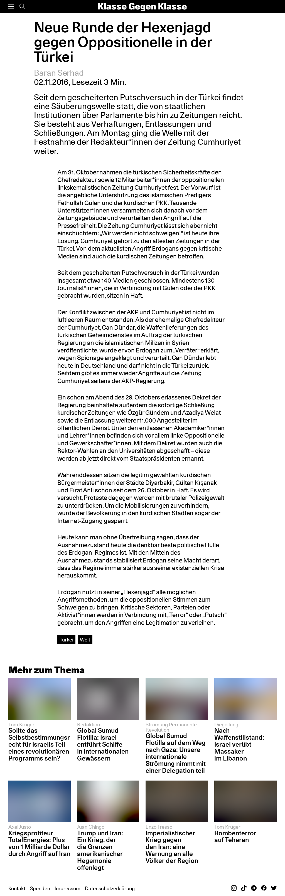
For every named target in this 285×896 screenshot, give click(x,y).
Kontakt (16, 888)
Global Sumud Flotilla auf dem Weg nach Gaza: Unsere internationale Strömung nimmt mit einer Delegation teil (176, 753)
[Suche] (22, 6)
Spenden (40, 888)
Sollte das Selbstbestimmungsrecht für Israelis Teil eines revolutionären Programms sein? (39, 744)
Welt (85, 639)
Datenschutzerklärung (110, 888)
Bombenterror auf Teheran (235, 836)
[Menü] (11, 6)
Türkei (66, 639)
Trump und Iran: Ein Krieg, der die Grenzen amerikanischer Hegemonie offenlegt (100, 850)
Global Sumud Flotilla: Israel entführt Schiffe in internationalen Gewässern (103, 744)
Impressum (67, 888)
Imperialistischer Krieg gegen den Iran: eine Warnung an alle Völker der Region (172, 847)
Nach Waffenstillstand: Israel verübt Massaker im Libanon (239, 744)
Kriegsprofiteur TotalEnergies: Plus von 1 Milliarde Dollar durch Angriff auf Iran (39, 843)
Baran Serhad (59, 73)
